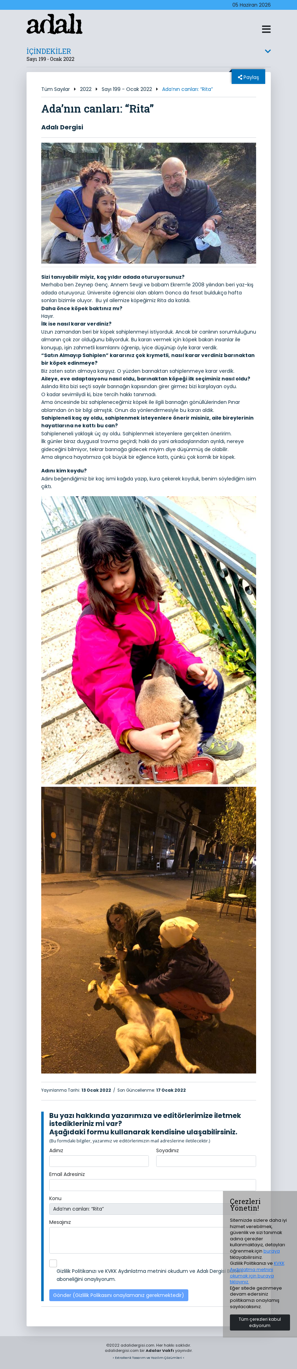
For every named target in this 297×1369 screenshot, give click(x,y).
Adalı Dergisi (62, 127)
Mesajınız (60, 1222)
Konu (55, 1198)
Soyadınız (167, 1150)
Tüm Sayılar (55, 89)
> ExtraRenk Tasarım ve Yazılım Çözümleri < (148, 1357)
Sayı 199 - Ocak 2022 (127, 89)
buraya (271, 1251)
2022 (86, 89)
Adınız (56, 1150)
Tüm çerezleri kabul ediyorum (260, 1322)
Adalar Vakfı (160, 1350)
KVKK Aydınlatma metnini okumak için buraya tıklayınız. (257, 1272)
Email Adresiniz (67, 1174)
